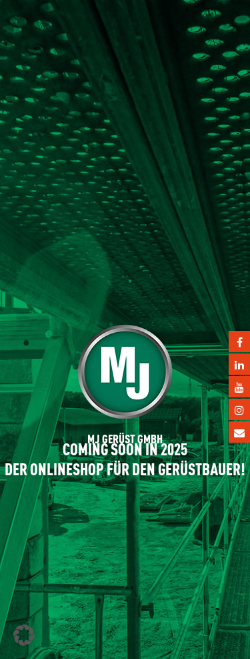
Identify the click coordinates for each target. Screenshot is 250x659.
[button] (24, 635)
